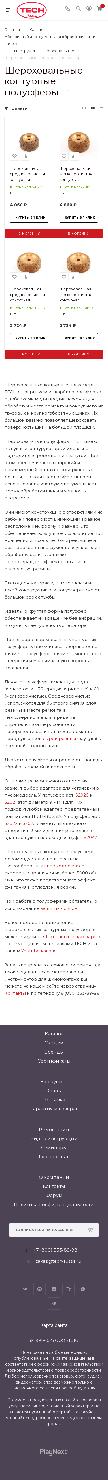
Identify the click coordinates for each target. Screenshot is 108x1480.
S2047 (90, 837)
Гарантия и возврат (54, 1109)
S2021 (11, 802)
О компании (54, 1177)
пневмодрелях (61, 865)
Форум (54, 1195)
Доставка (54, 1100)
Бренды (54, 1052)
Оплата (54, 1090)
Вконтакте (25, 1289)
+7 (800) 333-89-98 (55, 1250)
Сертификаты (54, 1061)
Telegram (54, 1303)
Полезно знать (54, 1156)
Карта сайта (54, 1325)
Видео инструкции (54, 1138)
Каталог (54, 1034)
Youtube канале (39, 950)
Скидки (54, 1043)
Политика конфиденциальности (54, 1204)
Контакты (15, 993)
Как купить (54, 1081)
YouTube (39, 1289)
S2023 (29, 823)
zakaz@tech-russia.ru (58, 1261)
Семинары (54, 1147)
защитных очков (59, 908)
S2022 (11, 823)
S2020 (82, 795)
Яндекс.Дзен (54, 1289)
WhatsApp (83, 1289)
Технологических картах (73, 936)
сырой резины (59, 738)
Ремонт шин (54, 1129)
